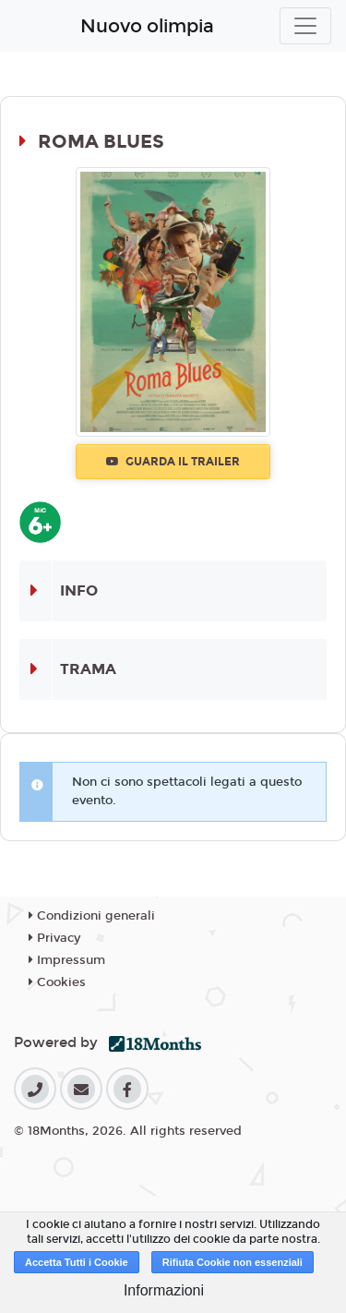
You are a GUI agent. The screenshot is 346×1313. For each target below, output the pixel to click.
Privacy (54, 938)
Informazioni (164, 1290)
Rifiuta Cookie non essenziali (232, 1262)
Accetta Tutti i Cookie (76, 1262)
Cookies (57, 982)
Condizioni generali (92, 916)
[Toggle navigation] (305, 25)
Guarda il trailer (173, 461)
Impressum (67, 960)
